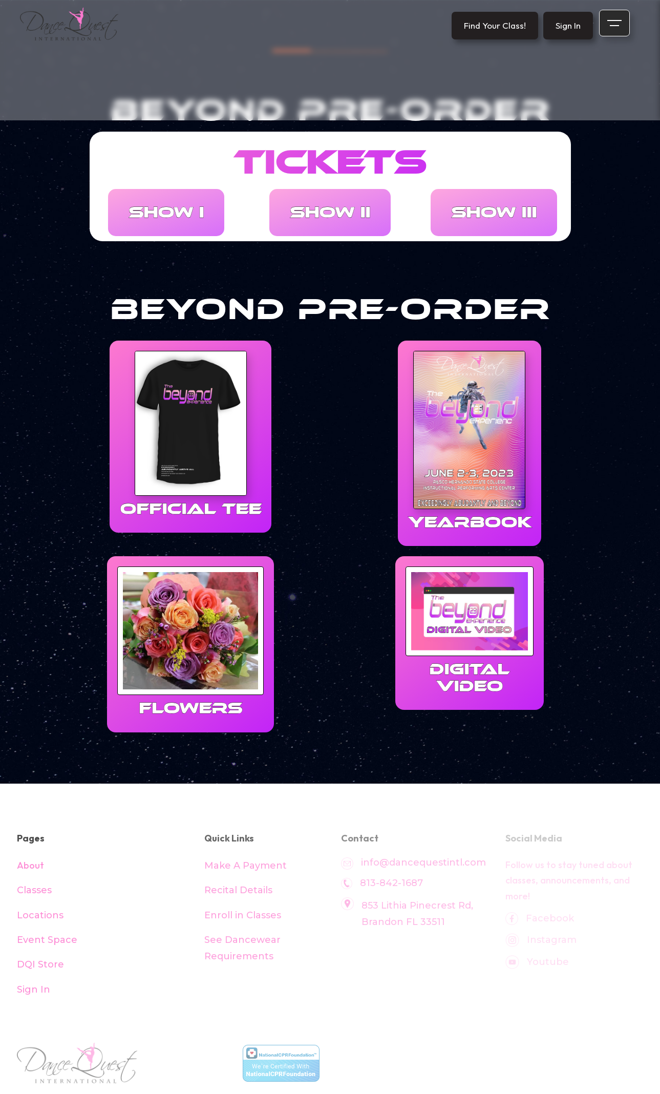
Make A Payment (245, 865)
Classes (34, 890)
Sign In (33, 989)
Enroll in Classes (242, 915)
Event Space (47, 939)
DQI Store (40, 964)
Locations (40, 915)
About (30, 865)
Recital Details (238, 890)
